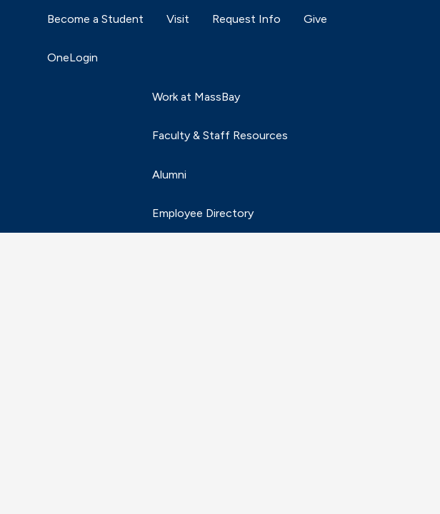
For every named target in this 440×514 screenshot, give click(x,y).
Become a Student (95, 19)
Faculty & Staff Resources (220, 135)
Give (315, 19)
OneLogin (72, 57)
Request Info (246, 19)
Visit (177, 19)
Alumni (169, 174)
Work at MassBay (196, 97)
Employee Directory (203, 213)
